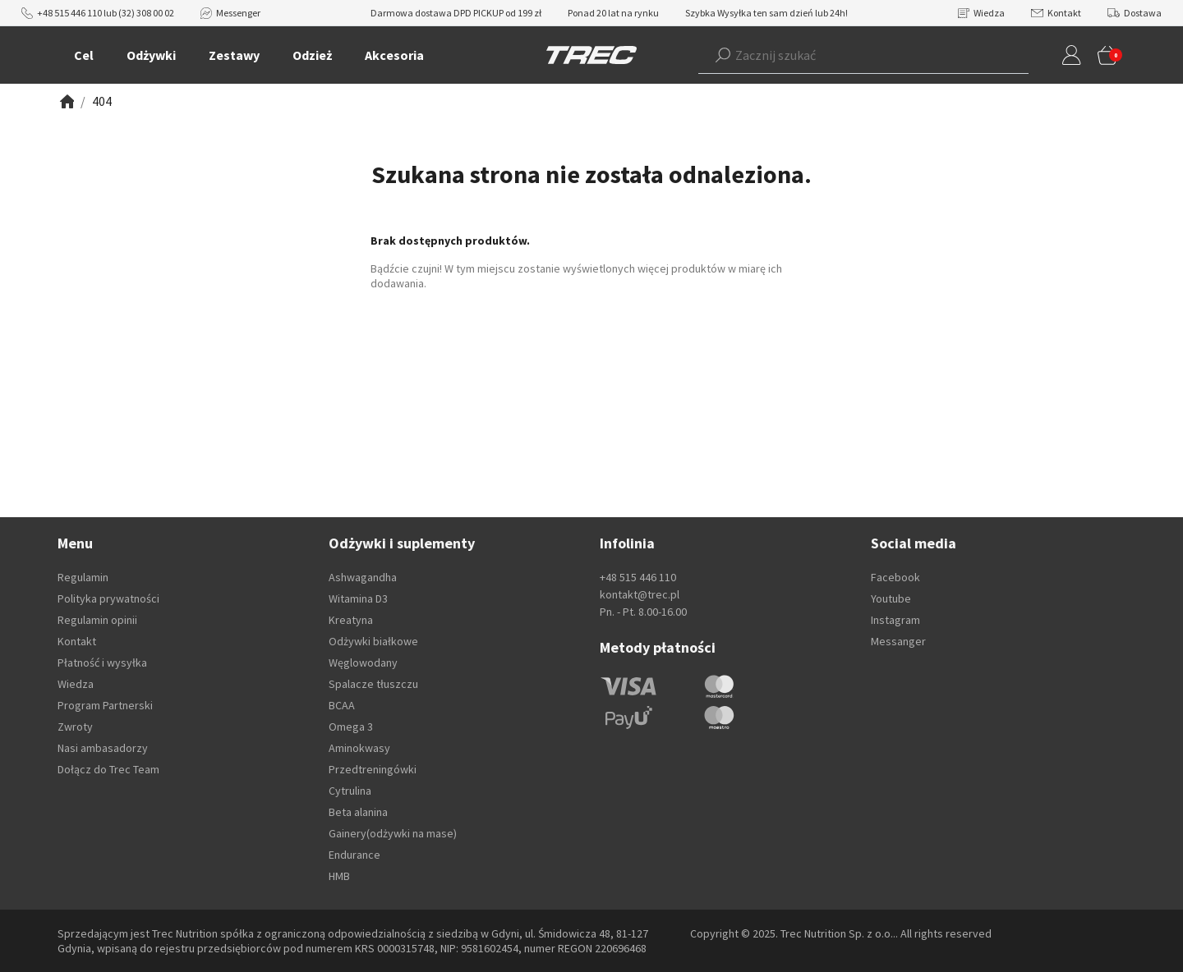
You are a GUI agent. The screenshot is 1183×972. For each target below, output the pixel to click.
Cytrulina (350, 790)
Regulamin (83, 577)
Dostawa (1134, 13)
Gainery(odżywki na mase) (393, 833)
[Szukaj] (723, 55)
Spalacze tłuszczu (373, 683)
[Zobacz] (66, 101)
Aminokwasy (359, 747)
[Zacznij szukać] (838, 55)
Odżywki (151, 55)
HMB (339, 876)
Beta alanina (358, 812)
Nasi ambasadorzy (103, 747)
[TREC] (591, 54)
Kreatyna (351, 619)
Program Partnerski (105, 705)
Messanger (898, 641)
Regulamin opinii (97, 619)
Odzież (312, 55)
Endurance (354, 854)
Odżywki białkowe (373, 641)
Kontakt (1056, 13)
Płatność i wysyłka (102, 662)
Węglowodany (363, 662)
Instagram (895, 619)
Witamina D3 (358, 598)
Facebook (895, 577)
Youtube (891, 598)
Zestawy (234, 55)
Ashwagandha (363, 577)
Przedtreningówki (373, 769)
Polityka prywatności (108, 598)
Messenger (230, 13)
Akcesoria (394, 55)
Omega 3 (351, 726)
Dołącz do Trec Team (108, 769)
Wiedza (981, 13)
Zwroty (75, 726)
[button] (838, 55)
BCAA (342, 705)
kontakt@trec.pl (639, 594)
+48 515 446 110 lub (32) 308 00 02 (97, 13)
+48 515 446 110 (638, 577)
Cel (84, 55)
